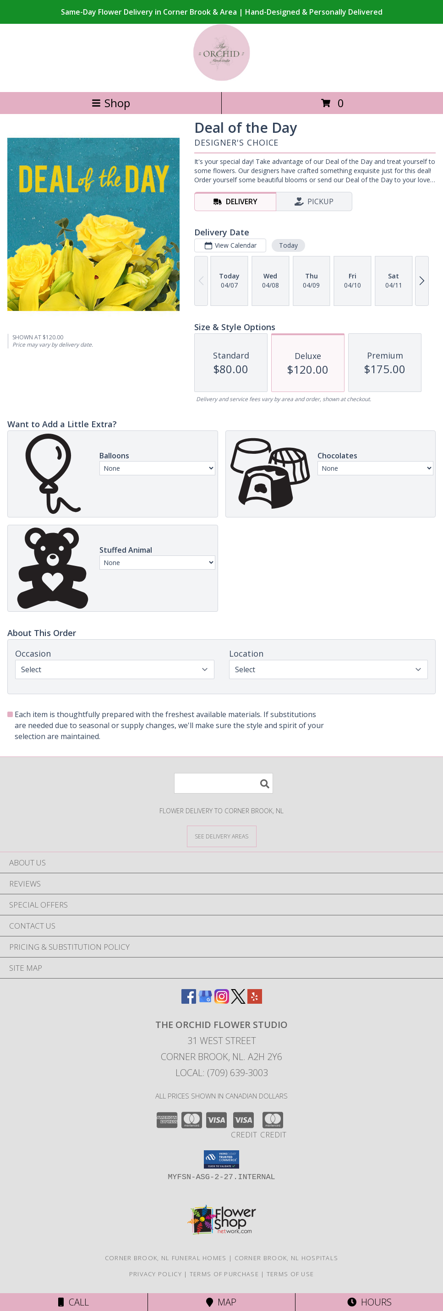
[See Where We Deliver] (222, 836)
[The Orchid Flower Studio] (221, 78)
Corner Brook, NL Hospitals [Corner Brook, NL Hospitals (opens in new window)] (287, 1258)
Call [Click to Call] (73, 1302)
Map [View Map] (221, 1302)
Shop (111, 102)
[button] (221, 1159)
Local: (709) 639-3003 (221, 1072)
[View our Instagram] (221, 1000)
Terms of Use (290, 1274)
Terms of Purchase (224, 1274)
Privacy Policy (155, 1274)
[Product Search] (223, 783)
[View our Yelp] (254, 1000)
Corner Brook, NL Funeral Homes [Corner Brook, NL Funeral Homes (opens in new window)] (166, 1258)
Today (288, 245)
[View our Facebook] (188, 1000)
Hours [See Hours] (369, 1302)
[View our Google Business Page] (205, 1000)
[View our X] (238, 1000)
